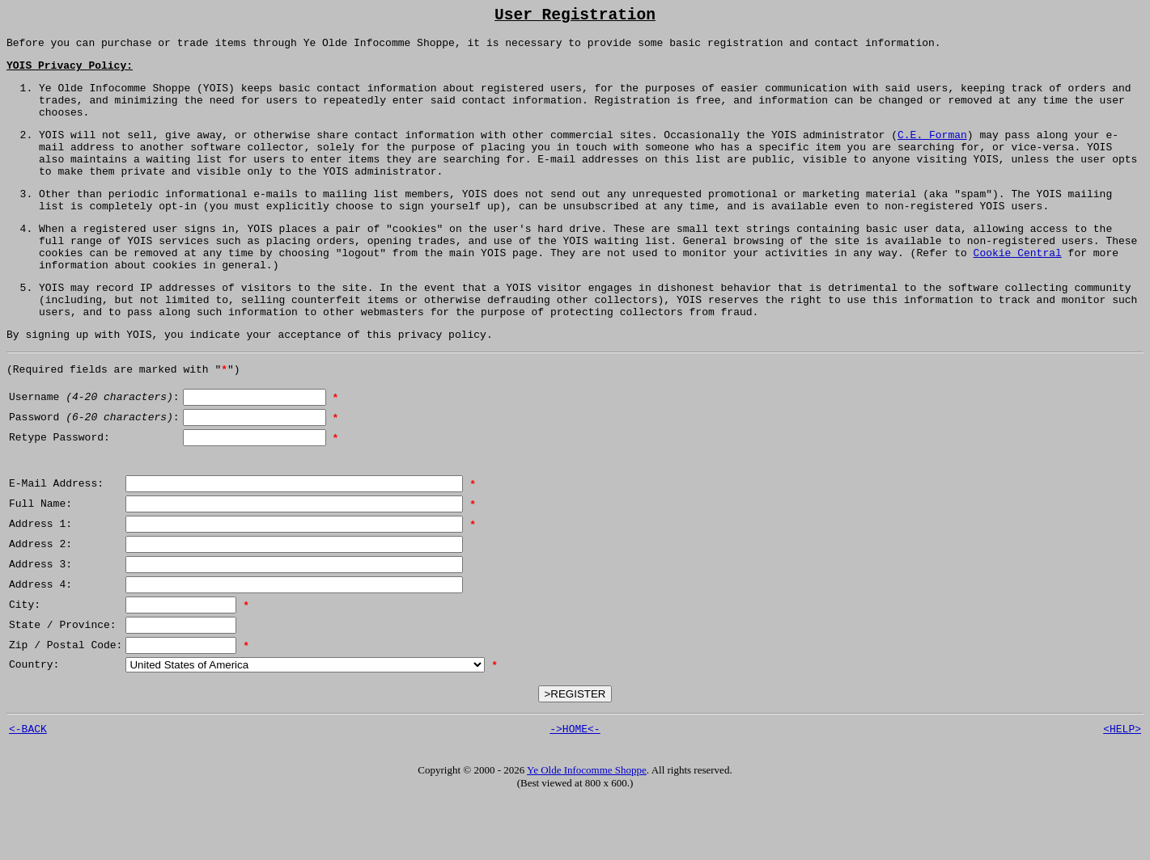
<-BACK (28, 788)
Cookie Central (1017, 290)
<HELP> (1122, 788)
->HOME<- (575, 788)
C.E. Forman (932, 152)
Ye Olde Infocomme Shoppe (587, 830)
